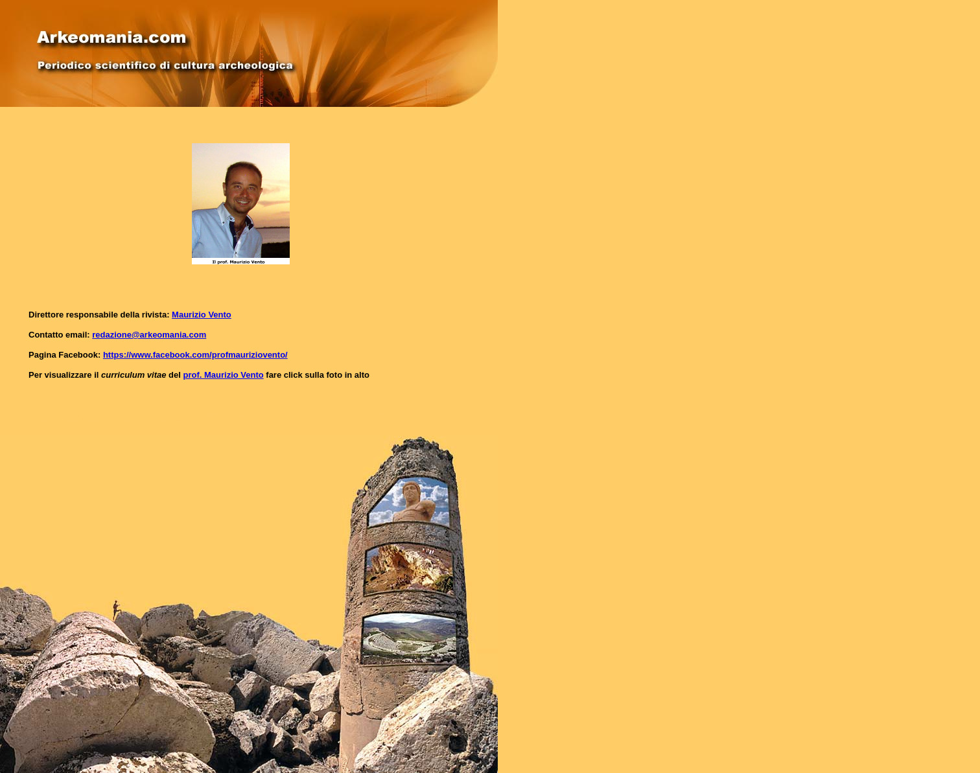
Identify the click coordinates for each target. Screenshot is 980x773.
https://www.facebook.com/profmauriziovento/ (195, 355)
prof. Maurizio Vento (223, 375)
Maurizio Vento (201, 314)
